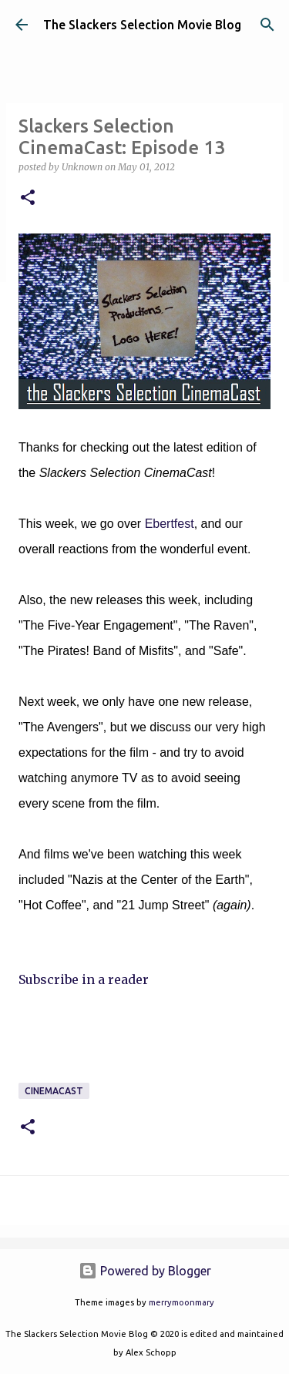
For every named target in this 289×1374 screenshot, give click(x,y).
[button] (27, 198)
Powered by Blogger (145, 1271)
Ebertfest (169, 523)
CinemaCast (54, 1091)
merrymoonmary (181, 1302)
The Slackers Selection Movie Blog (142, 25)
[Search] (267, 24)
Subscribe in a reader (83, 979)
